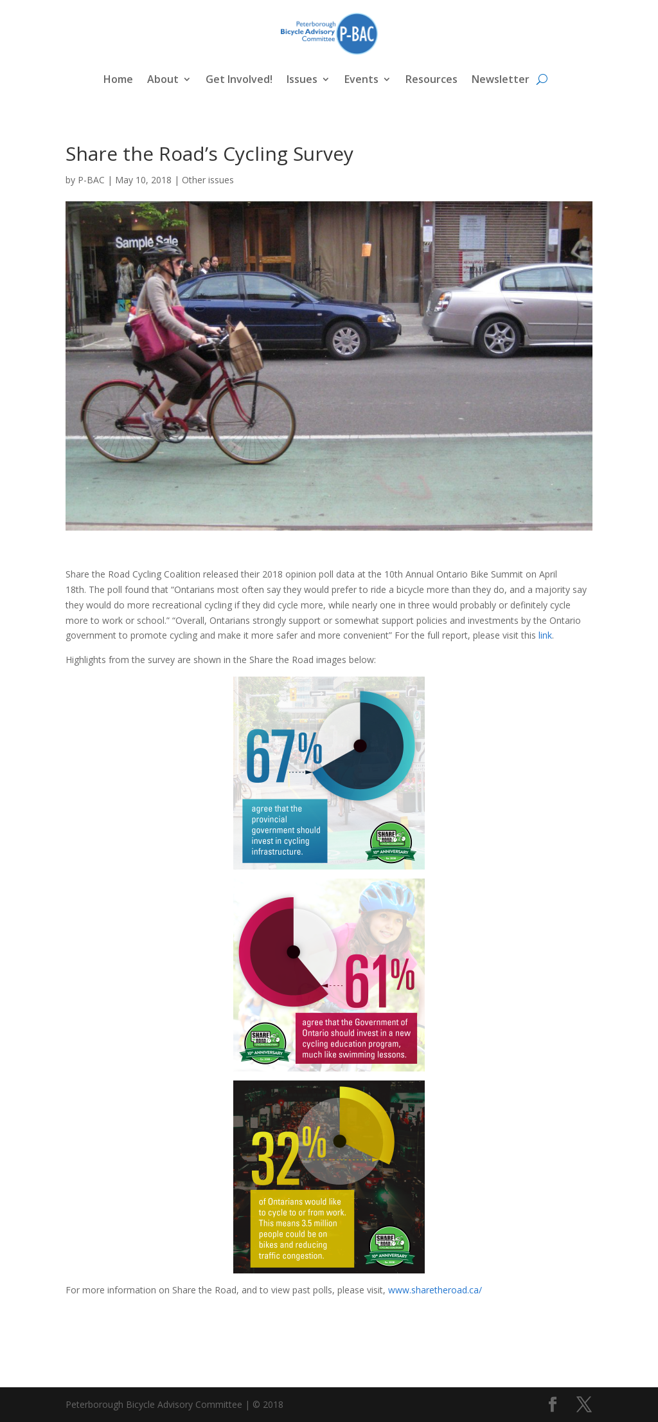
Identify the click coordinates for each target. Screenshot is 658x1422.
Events (361, 79)
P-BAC (91, 180)
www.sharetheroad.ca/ (435, 1290)
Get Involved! (239, 79)
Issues (302, 79)
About (163, 79)
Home (118, 79)
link (544, 635)
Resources (431, 79)
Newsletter (500, 79)
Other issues (208, 180)
